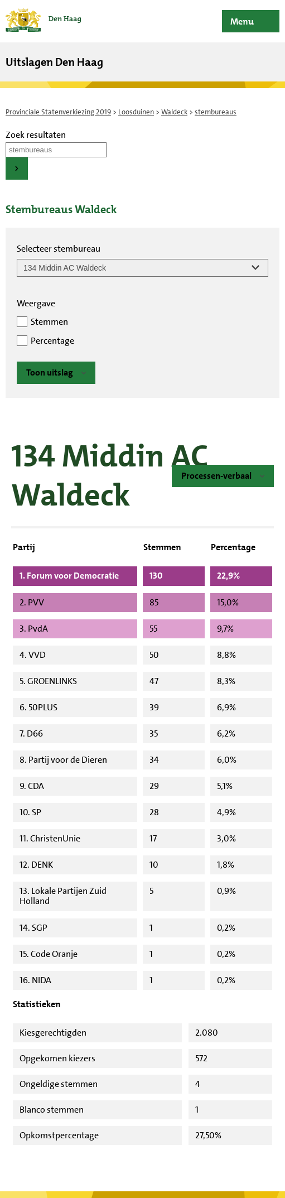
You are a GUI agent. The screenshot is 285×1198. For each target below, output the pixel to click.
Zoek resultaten (36, 135)
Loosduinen (136, 112)
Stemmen (49, 322)
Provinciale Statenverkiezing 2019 (58, 112)
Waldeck (174, 112)
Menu (242, 21)
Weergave (36, 303)
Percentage (52, 341)
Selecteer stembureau (58, 248)
